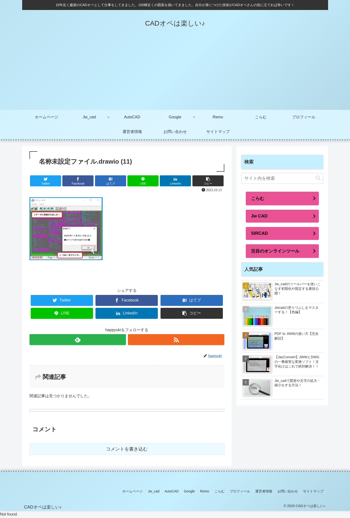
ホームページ (132, 491)
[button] (318, 178)
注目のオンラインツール (275, 251)
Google (189, 491)
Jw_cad (153, 491)
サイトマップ (313, 491)
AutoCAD (172, 491)
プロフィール (240, 491)
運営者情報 (263, 491)
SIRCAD (259, 233)
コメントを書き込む (127, 449)
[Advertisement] (175, 73)
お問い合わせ (287, 491)
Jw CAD (259, 216)
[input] (282, 178)
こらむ (257, 198)
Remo (204, 491)
